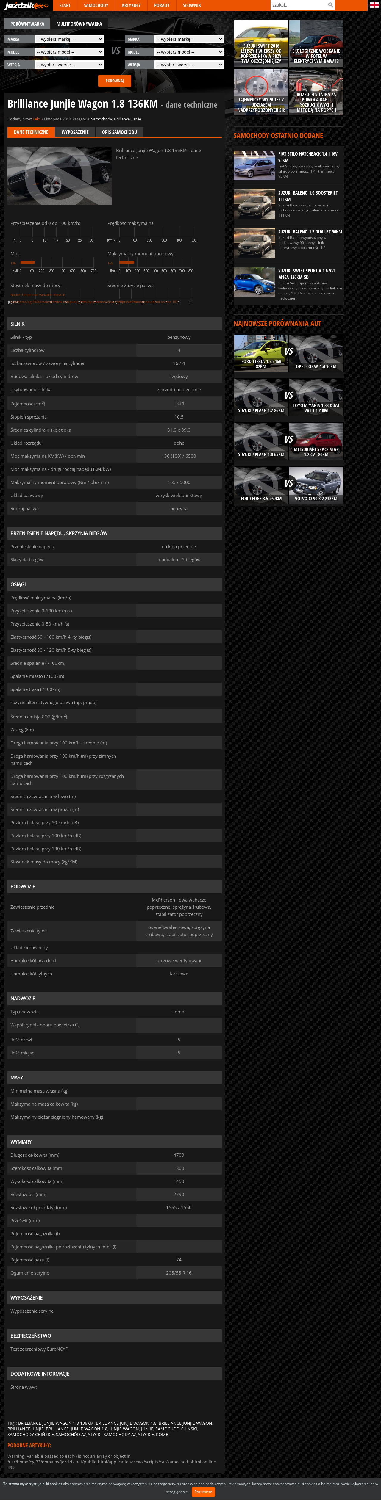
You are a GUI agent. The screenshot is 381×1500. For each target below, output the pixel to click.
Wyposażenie (75, 132)
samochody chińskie (30, 1434)
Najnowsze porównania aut (277, 323)
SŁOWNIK (192, 5)
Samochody (101, 119)
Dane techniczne (31, 132)
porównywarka (27, 24)
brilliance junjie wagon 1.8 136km (56, 1423)
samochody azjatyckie (129, 1434)
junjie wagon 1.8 (89, 1429)
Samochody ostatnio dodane (278, 135)
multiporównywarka (79, 24)
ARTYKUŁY (131, 5)
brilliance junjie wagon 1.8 (126, 1423)
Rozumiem (203, 1491)
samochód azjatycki (79, 1434)
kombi (163, 1434)
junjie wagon (124, 1429)
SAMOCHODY (96, 5)
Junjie (136, 119)
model (13, 52)
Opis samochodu (119, 132)
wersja (13, 65)
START (65, 5)
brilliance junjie (25, 1429)
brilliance (57, 1429)
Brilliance (122, 119)
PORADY (162, 5)
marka (13, 39)
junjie (147, 1429)
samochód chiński (176, 1429)
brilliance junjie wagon (185, 1423)
